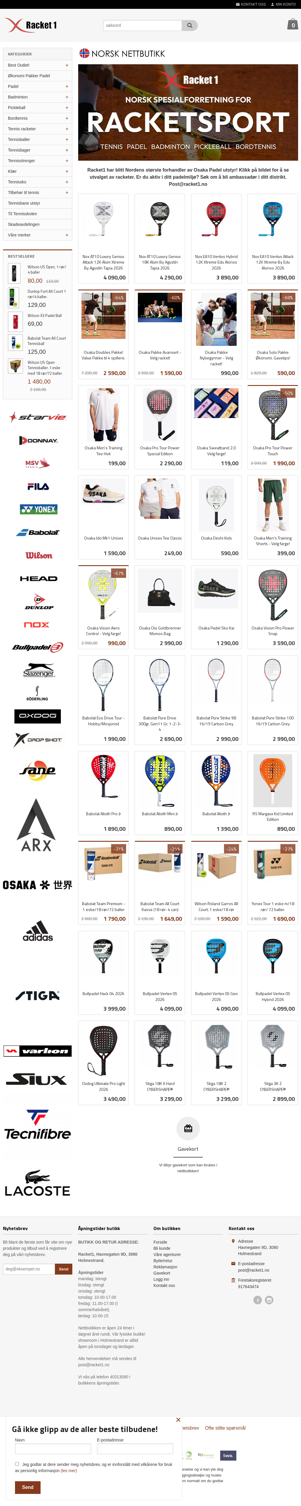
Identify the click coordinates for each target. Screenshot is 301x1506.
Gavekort (161, 1273)
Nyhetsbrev (187, 1428)
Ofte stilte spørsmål (225, 1428)
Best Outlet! (18, 65)
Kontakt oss (164, 1285)
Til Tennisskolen (22, 213)
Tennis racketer (22, 128)
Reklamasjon (165, 1267)
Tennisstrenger (21, 160)
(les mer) (69, 1470)
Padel (13, 86)
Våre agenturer (167, 1254)
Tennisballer (19, 139)
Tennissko (17, 182)
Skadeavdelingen (23, 224)
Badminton (18, 97)
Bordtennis (18, 118)
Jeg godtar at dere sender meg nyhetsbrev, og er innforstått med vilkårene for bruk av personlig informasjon (93, 1467)
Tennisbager (19, 150)
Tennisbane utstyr (24, 203)
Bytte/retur (163, 1260)
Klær (12, 171)
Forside (160, 1242)
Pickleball (16, 107)
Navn (53, 1446)
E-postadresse (135, 1446)
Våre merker (19, 235)
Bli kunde (161, 1248)
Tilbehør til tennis (23, 192)
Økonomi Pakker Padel (29, 75)
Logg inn (161, 1279)
